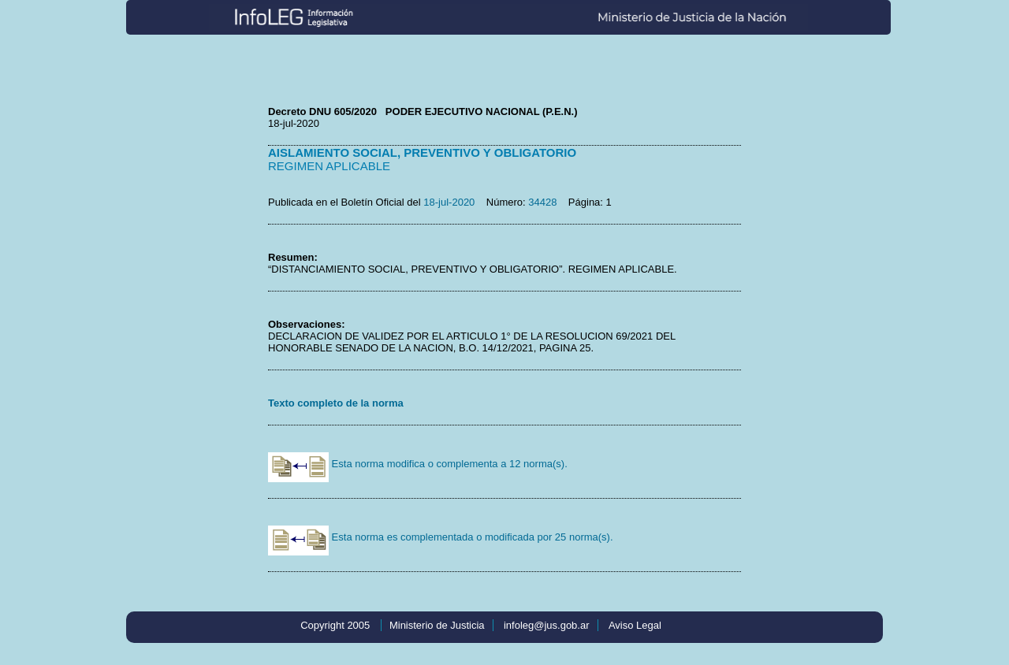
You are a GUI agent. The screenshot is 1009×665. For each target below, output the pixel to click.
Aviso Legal (635, 625)
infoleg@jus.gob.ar (547, 625)
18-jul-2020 (449, 202)
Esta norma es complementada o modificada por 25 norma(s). (440, 537)
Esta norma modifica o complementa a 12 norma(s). (418, 464)
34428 (542, 202)
